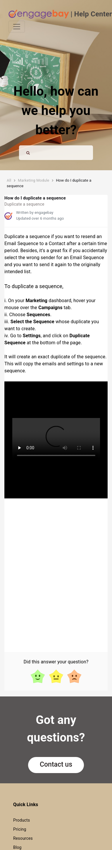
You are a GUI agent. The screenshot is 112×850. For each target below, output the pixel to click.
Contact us (56, 764)
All (9, 180)
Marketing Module (33, 180)
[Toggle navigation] (16, 26)
